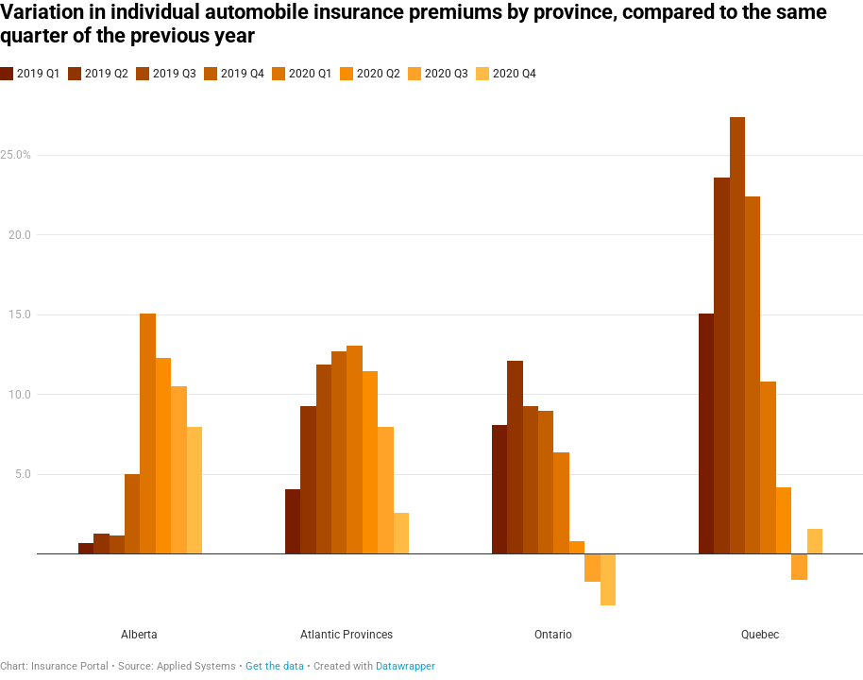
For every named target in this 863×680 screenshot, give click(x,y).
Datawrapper (405, 666)
